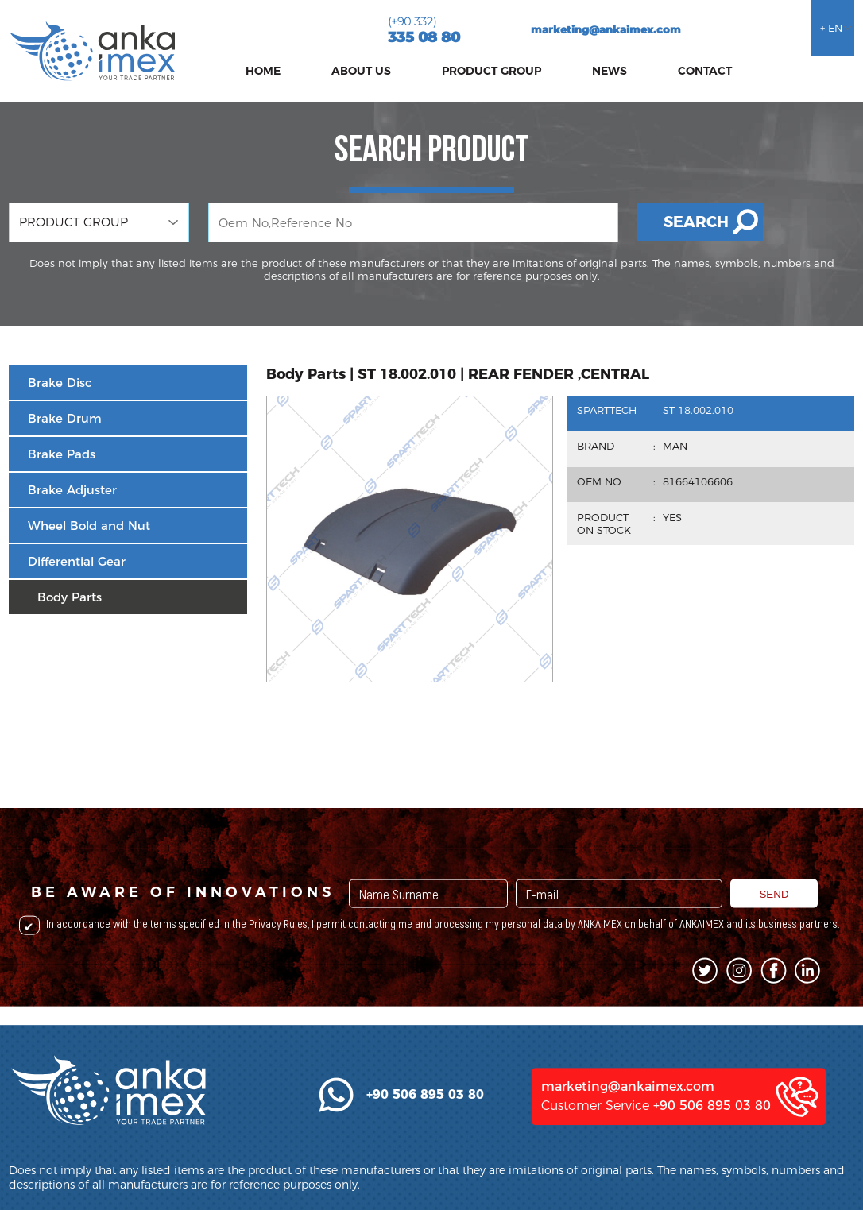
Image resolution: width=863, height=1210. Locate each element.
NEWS (609, 71)
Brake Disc (59, 382)
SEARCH (696, 222)
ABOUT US (361, 71)
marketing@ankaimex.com (606, 29)
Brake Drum (65, 418)
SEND (773, 939)
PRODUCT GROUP (491, 71)
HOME (263, 71)
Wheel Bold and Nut (89, 525)
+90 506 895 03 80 (712, 1165)
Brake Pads (61, 454)
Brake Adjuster (72, 489)
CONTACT (705, 71)
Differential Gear (77, 561)
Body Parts (69, 597)
